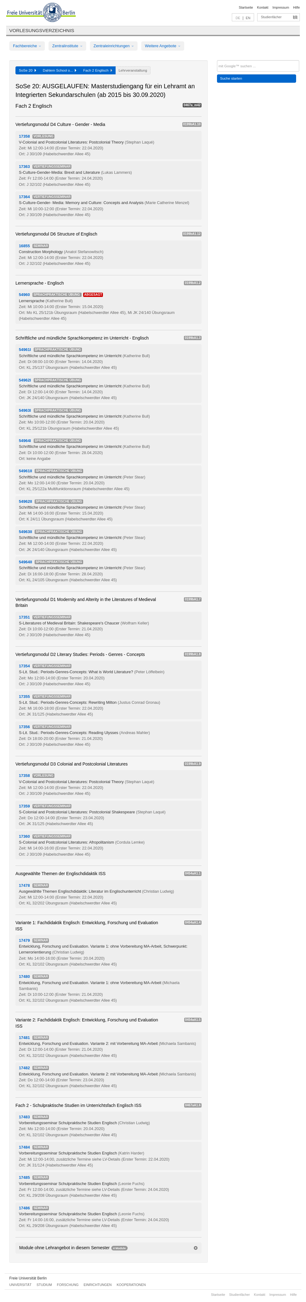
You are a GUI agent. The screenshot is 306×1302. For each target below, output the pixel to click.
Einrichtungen (98, 1285)
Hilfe (296, 7)
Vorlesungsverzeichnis (41, 30)
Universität (20, 1285)
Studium (44, 1285)
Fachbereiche (27, 46)
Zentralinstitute (67, 46)
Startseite (246, 7)
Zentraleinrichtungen (114, 46)
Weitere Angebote (163, 46)
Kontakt (263, 7)
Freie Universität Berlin (28, 1278)
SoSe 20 (27, 70)
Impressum (280, 7)
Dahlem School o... (60, 70)
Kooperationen (131, 1285)
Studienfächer (271, 17)
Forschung (68, 1285)
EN (248, 18)
